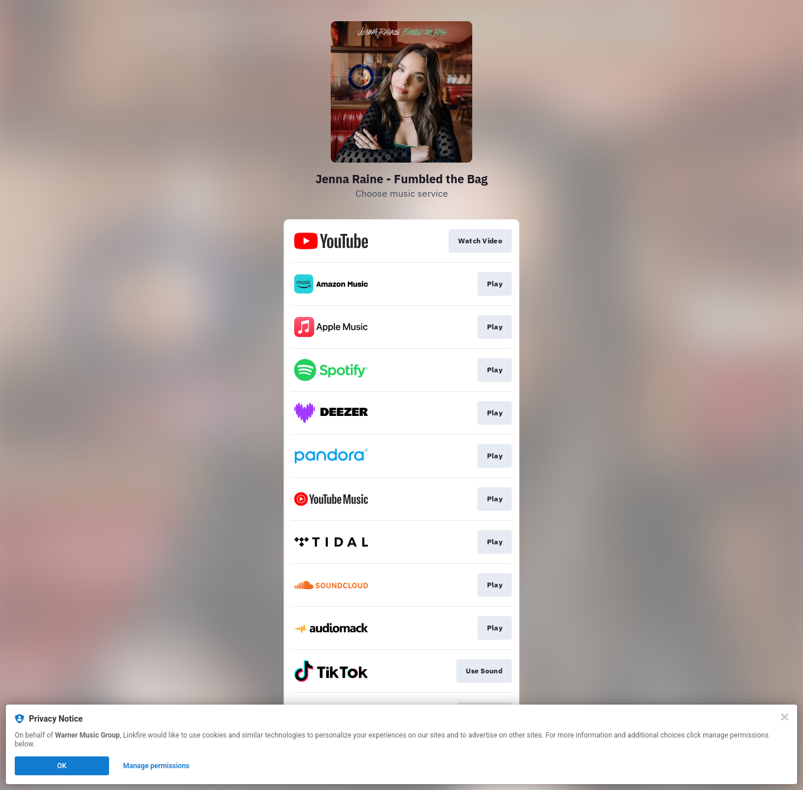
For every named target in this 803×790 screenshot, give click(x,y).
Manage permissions (156, 766)
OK (62, 766)
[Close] (784, 717)
